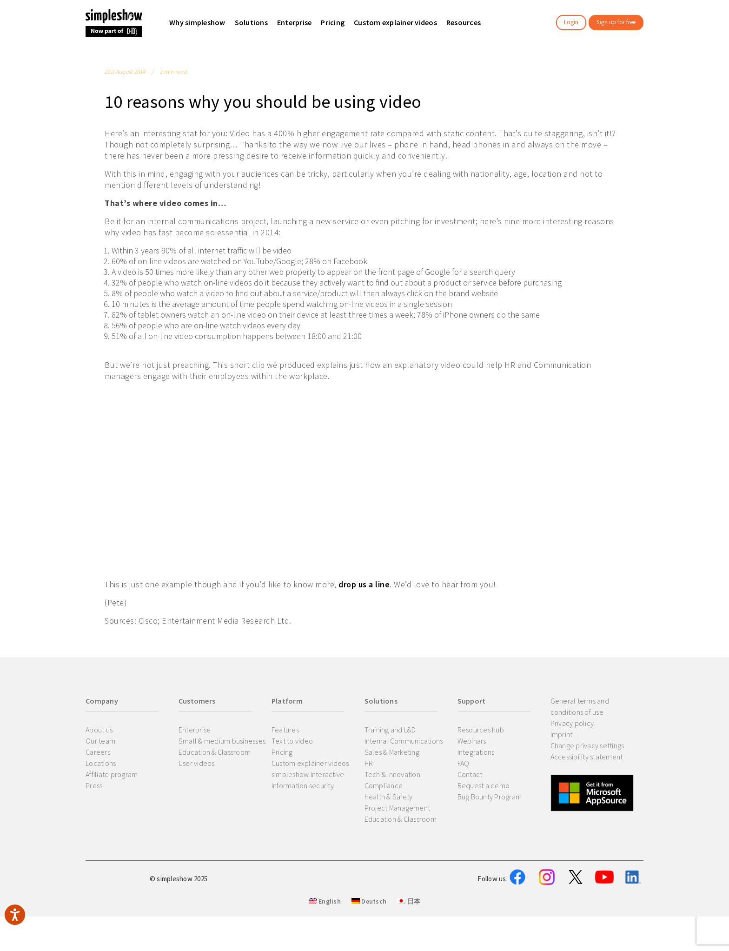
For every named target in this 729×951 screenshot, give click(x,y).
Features (285, 729)
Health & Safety (388, 796)
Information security (303, 785)
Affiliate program (112, 774)
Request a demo (483, 785)
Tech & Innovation (392, 774)
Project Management (397, 807)
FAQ (463, 763)
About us (99, 729)
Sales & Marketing (391, 752)
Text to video (292, 740)
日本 (408, 947)
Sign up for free (616, 22)
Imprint (561, 734)
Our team (100, 740)
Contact (470, 774)
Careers (98, 752)
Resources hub (480, 729)
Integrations (476, 752)
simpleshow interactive (308, 774)
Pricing (282, 752)
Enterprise (195, 729)
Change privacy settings (587, 745)
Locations (101, 763)
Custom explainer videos (310, 763)
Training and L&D (390, 729)
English (325, 947)
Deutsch (368, 947)
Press (94, 785)
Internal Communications (403, 740)
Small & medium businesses (222, 740)
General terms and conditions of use (579, 706)
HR (368, 763)
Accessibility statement (586, 756)
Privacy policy (572, 723)
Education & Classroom (215, 752)
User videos (197, 763)
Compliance (383, 785)
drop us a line (364, 584)
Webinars (471, 740)
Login (571, 22)
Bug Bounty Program (489, 796)
